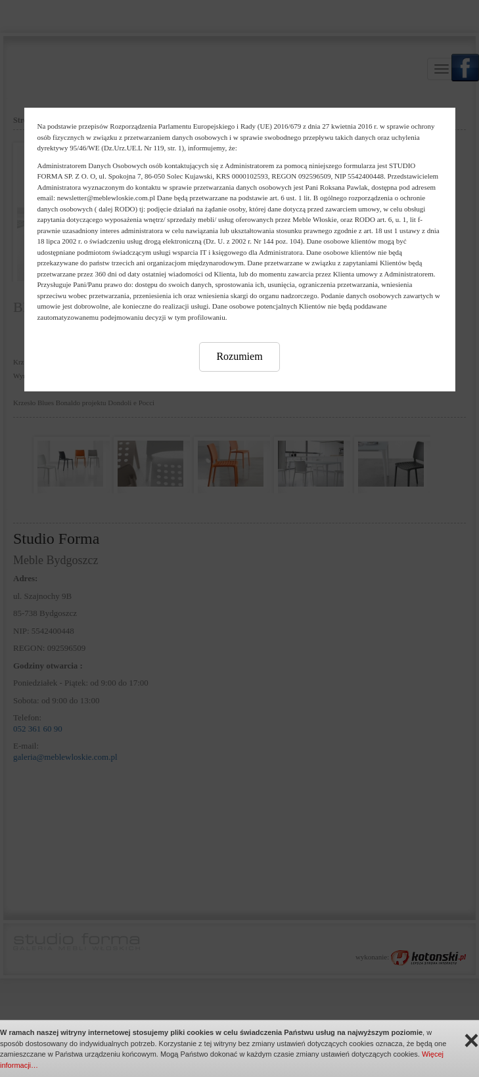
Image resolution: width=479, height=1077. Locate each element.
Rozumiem (239, 356)
